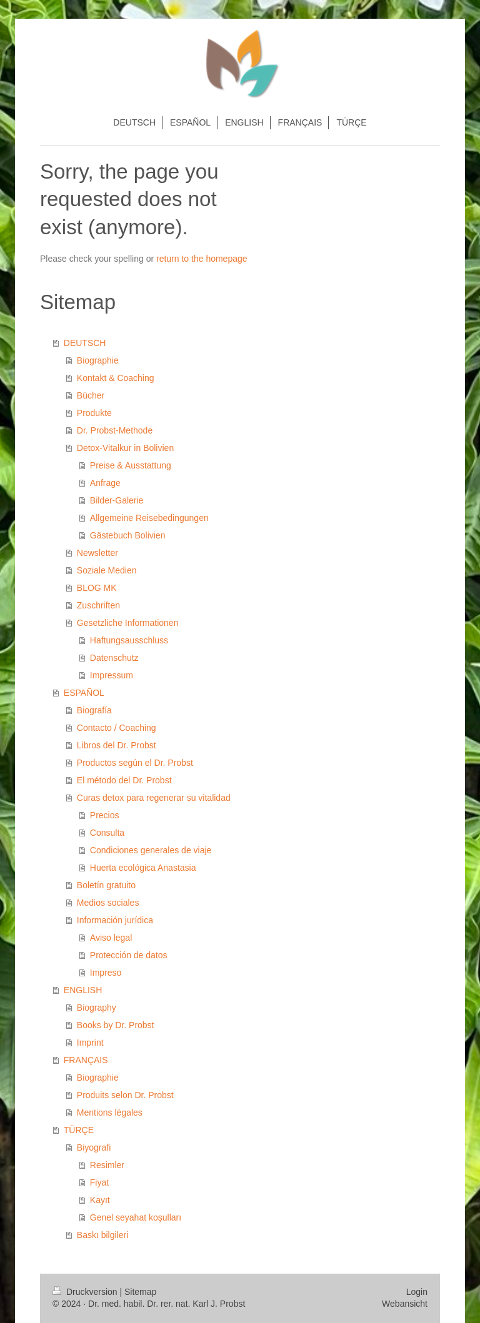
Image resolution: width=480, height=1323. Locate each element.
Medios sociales (108, 903)
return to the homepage (202, 259)
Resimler (107, 1165)
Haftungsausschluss (129, 640)
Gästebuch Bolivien (128, 535)
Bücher (90, 395)
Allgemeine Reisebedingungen (149, 518)
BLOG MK (97, 588)
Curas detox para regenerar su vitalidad (154, 798)
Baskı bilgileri (102, 1235)
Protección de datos (129, 955)
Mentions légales (109, 1112)
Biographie (98, 360)
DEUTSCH (85, 343)
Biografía (94, 710)
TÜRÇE (79, 1130)
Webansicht (405, 1304)
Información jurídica (115, 920)
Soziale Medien (107, 570)
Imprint (90, 1043)
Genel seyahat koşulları (135, 1217)
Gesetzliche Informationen (128, 623)
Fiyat (99, 1182)
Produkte (94, 413)
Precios (104, 815)
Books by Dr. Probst (115, 1025)
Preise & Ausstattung (130, 465)
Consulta (107, 833)
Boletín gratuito (106, 885)
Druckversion (85, 1292)
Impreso (106, 973)
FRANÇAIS (86, 1060)
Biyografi (94, 1147)
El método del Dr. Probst (124, 780)
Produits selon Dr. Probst (125, 1095)
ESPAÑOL (84, 693)
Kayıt (100, 1200)
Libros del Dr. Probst (116, 745)
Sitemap (140, 1292)
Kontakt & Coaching (115, 378)
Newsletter (97, 553)
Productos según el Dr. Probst (135, 763)
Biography (96, 1008)
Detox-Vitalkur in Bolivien (125, 448)
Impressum (111, 675)
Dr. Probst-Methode (114, 430)
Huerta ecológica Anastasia (143, 868)
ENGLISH (83, 990)
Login (417, 1292)
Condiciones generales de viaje (151, 850)
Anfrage (105, 483)
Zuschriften (98, 605)
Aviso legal (111, 938)
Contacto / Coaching (116, 728)
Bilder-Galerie (117, 500)
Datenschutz (114, 658)
